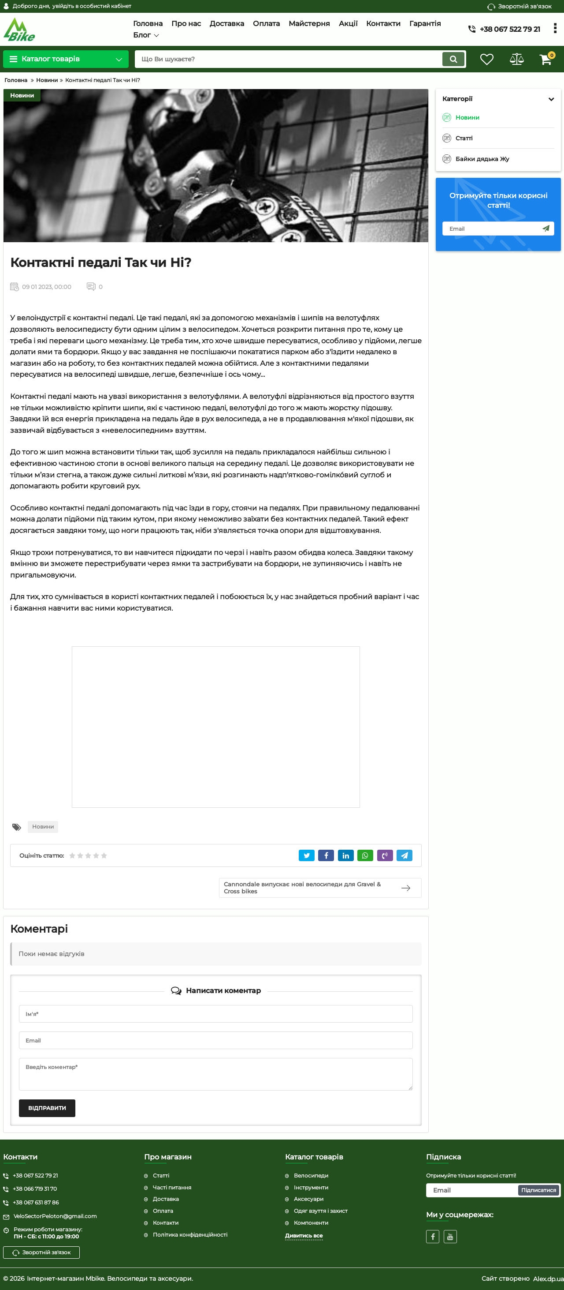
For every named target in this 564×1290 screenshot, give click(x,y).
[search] (298, 59)
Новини (22, 95)
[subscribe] (498, 228)
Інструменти (311, 1187)
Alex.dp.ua (548, 1278)
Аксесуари (308, 1199)
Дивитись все (304, 1235)
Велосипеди (311, 1175)
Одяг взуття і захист (321, 1211)
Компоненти (311, 1222)
